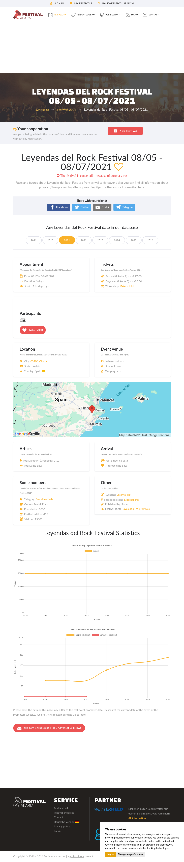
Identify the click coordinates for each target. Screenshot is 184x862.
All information (137, 818)
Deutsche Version (66, 822)
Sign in (57, 3)
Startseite (42, 109)
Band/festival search (116, 3)
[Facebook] (58, 207)
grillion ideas (77, 856)
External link (127, 286)
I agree (110, 854)
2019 (34, 240)
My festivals (81, 3)
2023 (100, 240)
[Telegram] (124, 207)
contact (154, 14)
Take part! (32, 330)
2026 (150, 240)
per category (85, 14)
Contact (58, 817)
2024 (117, 240)
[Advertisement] (92, 48)
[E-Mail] (102, 207)
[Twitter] (81, 207)
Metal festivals (44, 499)
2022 (84, 240)
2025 (134, 240)
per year (59, 14)
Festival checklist (64, 812)
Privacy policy (62, 826)
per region (111, 14)
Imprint (58, 831)
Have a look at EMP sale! (135, 508)
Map (133, 14)
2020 (50, 240)
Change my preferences (130, 854)
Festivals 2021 (66, 109)
